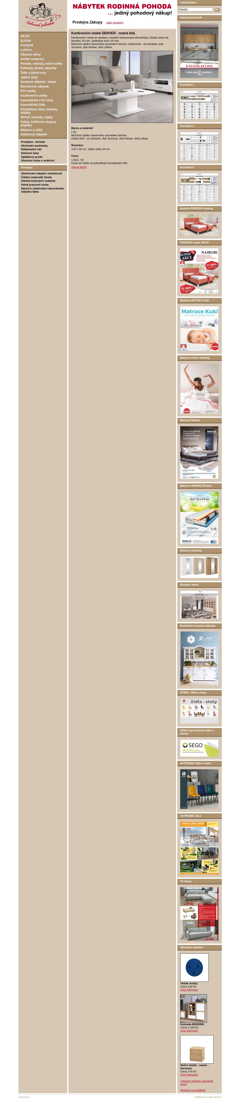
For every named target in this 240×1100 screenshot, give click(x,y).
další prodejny (114, 22)
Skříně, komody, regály (37, 117)
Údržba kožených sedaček (38, 180)
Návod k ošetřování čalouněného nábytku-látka (42, 190)
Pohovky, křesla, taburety (38, 68)
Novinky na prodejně (193, 1090)
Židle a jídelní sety (33, 72)
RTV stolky (28, 91)
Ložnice (26, 49)
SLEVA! (26, 40)
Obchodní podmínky (34, 145)
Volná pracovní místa (35, 184)
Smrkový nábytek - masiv (38, 81)
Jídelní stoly (29, 77)
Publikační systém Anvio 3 (208, 1097)
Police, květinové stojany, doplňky (39, 123)
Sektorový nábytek (34, 134)
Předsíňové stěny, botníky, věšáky (39, 111)
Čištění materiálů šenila (36, 177)
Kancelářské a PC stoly (37, 100)
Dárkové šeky (30, 153)
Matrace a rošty (31, 130)
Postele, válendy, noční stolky (42, 63)
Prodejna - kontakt (33, 141)
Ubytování (23, 1097)
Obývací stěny (31, 54)
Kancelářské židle (33, 104)
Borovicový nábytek (35, 86)
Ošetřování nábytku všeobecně (41, 173)
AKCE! (25, 36)
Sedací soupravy (32, 59)
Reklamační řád (31, 149)
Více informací (189, 989)
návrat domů (79, 167)
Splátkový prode (32, 156)
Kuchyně (27, 45)
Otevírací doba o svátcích (38, 160)
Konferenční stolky (34, 95)
